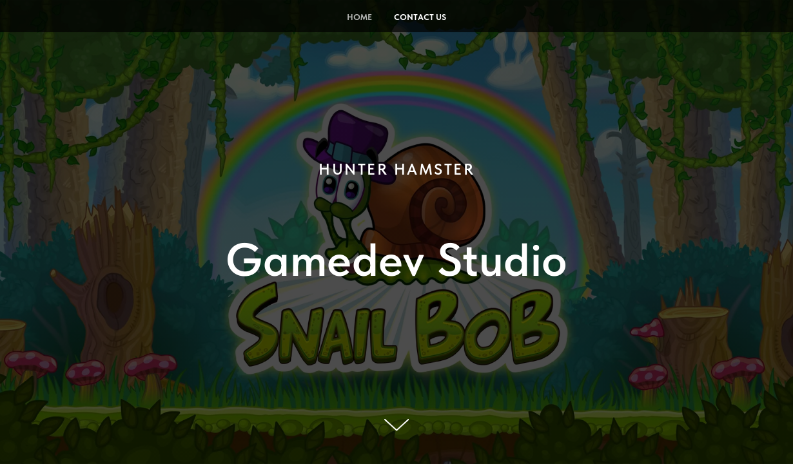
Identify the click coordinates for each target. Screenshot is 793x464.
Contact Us (420, 17)
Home (359, 17)
